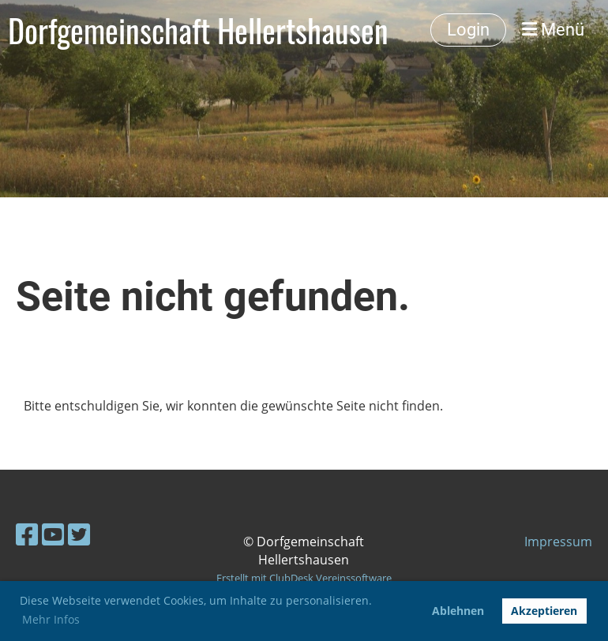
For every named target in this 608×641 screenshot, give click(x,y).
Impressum (558, 541)
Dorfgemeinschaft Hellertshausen (198, 30)
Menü (553, 29)
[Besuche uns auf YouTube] (53, 534)
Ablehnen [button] (458, 610)
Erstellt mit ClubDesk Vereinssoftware (304, 578)
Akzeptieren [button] (544, 610)
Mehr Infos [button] (51, 619)
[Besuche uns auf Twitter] (79, 534)
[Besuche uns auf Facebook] (27, 534)
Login (468, 29)
